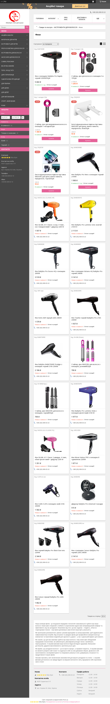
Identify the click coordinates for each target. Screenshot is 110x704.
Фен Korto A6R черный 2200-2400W (48, 318)
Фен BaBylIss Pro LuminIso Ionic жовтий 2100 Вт (86, 226)
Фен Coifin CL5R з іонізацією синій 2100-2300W (50, 505)
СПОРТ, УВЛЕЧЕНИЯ (8, 101)
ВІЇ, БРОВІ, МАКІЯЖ (7, 66)
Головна (40, 18)
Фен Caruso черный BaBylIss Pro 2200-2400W (49, 598)
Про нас (65, 18)
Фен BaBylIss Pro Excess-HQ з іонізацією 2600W (50, 272)
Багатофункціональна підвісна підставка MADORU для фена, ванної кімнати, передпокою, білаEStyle (86, 126)
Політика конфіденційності (71, 702)
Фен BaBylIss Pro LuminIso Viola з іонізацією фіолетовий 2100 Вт (84, 412)
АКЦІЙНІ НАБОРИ (7, 35)
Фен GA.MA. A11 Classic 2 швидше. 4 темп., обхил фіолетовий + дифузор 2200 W (51, 458)
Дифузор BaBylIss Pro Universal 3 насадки (87, 504)
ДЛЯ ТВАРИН (5, 83)
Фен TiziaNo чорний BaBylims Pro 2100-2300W (86, 319)
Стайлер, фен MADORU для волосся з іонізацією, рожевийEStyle (85, 365)
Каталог (52, 18)
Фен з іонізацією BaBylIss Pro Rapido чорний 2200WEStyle (48, 77)
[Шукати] (27, 27)
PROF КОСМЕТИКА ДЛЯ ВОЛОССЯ (12, 48)
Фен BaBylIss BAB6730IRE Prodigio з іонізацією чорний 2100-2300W (48, 365)
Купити (51, 89)
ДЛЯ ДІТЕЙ (5, 92)
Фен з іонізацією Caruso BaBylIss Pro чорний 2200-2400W (85, 551)
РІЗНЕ (3, 105)
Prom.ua (65, 700)
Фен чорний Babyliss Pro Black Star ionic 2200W (50, 551)
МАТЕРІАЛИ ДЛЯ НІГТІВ (9, 40)
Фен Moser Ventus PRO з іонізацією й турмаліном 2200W (85, 458)
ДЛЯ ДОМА (5, 88)
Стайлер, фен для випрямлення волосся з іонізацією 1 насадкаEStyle (51, 125)
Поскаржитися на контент (54, 702)
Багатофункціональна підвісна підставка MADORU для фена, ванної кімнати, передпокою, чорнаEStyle (50, 177)
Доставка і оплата (82, 18)
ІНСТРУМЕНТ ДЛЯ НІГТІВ (9, 44)
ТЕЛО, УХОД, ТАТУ (7, 70)
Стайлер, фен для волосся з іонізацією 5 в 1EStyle (87, 77)
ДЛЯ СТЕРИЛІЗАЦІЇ (7, 75)
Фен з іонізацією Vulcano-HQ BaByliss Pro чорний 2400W (86, 272)
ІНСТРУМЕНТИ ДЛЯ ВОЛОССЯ (11, 53)
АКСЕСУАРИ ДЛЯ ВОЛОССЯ (10, 57)
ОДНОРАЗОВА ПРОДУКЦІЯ (10, 79)
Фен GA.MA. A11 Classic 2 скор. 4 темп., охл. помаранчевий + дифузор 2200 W (49, 226)
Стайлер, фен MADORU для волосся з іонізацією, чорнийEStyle (49, 412)
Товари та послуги (45, 27)
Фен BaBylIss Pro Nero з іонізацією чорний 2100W (87, 176)
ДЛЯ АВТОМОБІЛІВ (7, 97)
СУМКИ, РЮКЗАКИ (7, 61)
